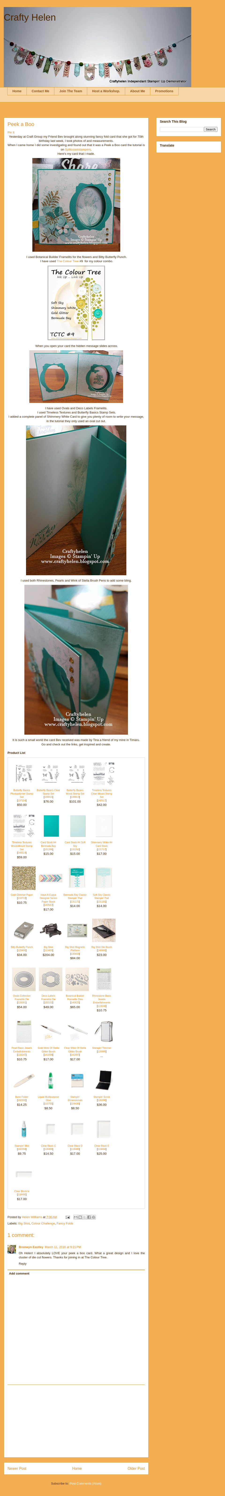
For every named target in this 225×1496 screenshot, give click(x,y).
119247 (22, 1055)
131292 (75, 849)
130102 (48, 1002)
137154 (22, 800)
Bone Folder (22, 1097)
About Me (137, 91)
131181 (102, 901)
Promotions (164, 91)
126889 (102, 1051)
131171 (75, 901)
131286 (48, 849)
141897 (75, 1055)
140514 (22, 852)
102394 (22, 1149)
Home (17, 91)
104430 (75, 1103)
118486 (48, 1149)
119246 (102, 1006)
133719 (22, 898)
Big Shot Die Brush (101, 947)
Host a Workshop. (106, 91)
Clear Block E (101, 1146)
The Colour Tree (68, 261)
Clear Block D (75, 1146)
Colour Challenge (43, 1223)
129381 (22, 1002)
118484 (102, 1149)
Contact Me (40, 91)
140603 (102, 950)
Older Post (136, 1468)
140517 (102, 800)
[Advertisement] (76, 1421)
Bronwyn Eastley (31, 1247)
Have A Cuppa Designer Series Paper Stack (48, 898)
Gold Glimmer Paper (22, 895)
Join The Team (70, 91)
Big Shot (48, 947)
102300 (22, 1100)
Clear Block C (48, 1146)
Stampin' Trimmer (101, 1048)
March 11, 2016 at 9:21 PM (63, 1247)
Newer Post (17, 1468)
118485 (75, 1149)
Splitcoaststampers (78, 149)
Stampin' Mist (22, 1146)
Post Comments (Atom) (85, 1483)
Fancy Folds (65, 1223)
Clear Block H (21, 1191)
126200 (102, 1100)
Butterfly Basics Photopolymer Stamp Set (21, 793)
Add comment (19, 1273)
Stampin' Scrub (102, 1097)
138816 (48, 797)
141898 (48, 1055)
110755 (48, 1103)
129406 (22, 950)
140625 (75, 1002)
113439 (48, 950)
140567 (48, 905)
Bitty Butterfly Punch (22, 947)
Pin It (11, 132)
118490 (22, 1194)
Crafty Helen (30, 17)
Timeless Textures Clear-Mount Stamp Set (101, 793)
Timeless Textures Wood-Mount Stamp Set (22, 846)
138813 (75, 797)
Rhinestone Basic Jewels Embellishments (101, 999)
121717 (102, 849)
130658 (75, 954)
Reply (22, 1263)
